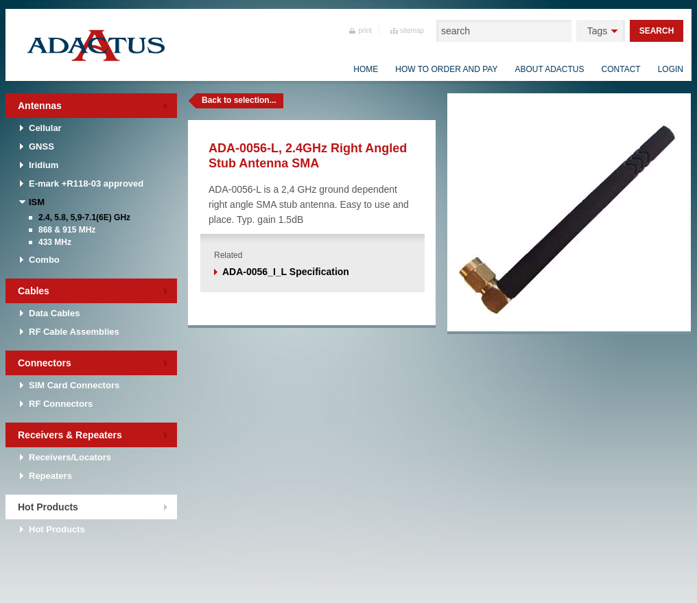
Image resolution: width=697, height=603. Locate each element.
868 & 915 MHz (66, 230)
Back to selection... (239, 100)
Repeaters (50, 476)
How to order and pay (446, 69)
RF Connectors (61, 404)
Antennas (40, 105)
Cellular (45, 128)
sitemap (412, 30)
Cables (33, 290)
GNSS (41, 146)
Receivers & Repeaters (70, 434)
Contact (621, 69)
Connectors (44, 362)
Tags (597, 30)
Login (670, 69)
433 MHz (54, 242)
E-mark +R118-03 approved (86, 183)
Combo (44, 260)
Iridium (43, 165)
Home (365, 69)
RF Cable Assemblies (74, 332)
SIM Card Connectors (74, 385)
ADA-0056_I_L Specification (285, 271)
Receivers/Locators (70, 457)
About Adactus (549, 69)
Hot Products (48, 506)
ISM (37, 202)
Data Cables (54, 313)
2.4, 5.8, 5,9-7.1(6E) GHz (84, 217)
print (365, 30)
